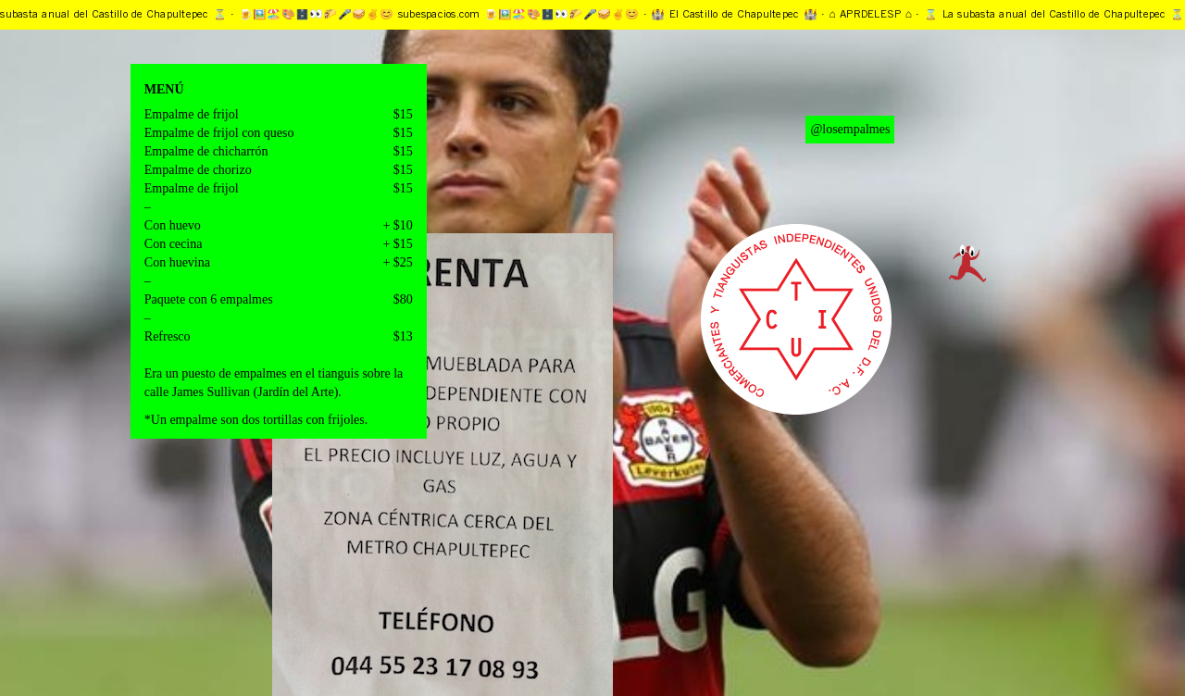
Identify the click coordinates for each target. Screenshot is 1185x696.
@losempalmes (850, 129)
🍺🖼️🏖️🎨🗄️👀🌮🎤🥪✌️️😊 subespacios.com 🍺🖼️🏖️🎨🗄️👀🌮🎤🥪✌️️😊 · (447, 14)
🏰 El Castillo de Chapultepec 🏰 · (741, 14)
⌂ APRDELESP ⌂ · (879, 14)
